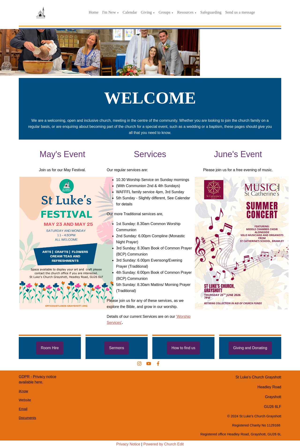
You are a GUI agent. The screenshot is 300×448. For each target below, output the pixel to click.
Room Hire (50, 348)
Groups (164, 12)
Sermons (116, 348)
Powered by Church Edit (163, 444)
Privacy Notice (128, 444)
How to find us (183, 348)
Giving (146, 12)
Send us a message (240, 12)
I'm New (109, 12)
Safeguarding (210, 12)
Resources (185, 12)
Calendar (130, 12)
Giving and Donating (250, 348)
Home (94, 12)
